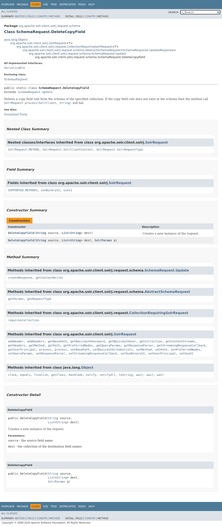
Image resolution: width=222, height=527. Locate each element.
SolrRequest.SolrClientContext (68, 149)
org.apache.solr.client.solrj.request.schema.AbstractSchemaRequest (72, 50)
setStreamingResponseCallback (93, 353)
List (65, 233)
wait (139, 374)
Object (87, 367)
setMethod (144, 349)
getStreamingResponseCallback (181, 345)
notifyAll (107, 374)
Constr (42, 16)
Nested (20, 16)
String (41, 233)
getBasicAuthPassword (87, 341)
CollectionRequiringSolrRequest (158, 313)
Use (45, 4)
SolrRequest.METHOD (23, 149)
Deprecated (67, 4)
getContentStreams (180, 341)
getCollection (151, 341)
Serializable (14, 67)
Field (30, 16)
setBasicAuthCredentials (113, 349)
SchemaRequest (16, 79)
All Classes (9, 11)
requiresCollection (23, 320)
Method (54, 16)
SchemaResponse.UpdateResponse (148, 50)
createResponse (20, 277)
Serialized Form (15, 114)
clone (12, 374)
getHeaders (16, 345)
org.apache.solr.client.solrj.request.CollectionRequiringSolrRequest (64, 46)
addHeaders (35, 341)
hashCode (75, 374)
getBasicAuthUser (122, 341)
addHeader (16, 341)
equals (25, 374)
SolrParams (103, 240)
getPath (54, 345)
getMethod (36, 345)
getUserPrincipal (22, 349)
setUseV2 (186, 353)
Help (91, 4)
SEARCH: (173, 12)
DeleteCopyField (21, 233)
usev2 (67, 190)
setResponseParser (50, 353)
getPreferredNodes (78, 345)
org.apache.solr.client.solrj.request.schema (49, 26)
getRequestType (39, 298)
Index (82, 4)
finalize (41, 374)
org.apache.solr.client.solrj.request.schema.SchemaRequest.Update (77, 53)
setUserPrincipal (162, 353)
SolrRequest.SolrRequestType (119, 149)
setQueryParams (20, 353)
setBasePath (79, 349)
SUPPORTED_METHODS (22, 190)
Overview (7, 4)
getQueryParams (108, 345)
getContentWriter (49, 277)
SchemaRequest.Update (35, 92)
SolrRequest (156, 142)
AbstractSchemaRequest (167, 292)
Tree (54, 4)
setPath (161, 349)
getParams (16, 298)
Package (22, 4)
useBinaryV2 (50, 190)
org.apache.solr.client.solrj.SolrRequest (38, 43)
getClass (58, 374)
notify (91, 374)
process (45, 349)
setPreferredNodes (185, 349)
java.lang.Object (16, 39)
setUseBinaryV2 (133, 353)
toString (126, 374)
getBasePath (57, 341)
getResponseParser (138, 345)
